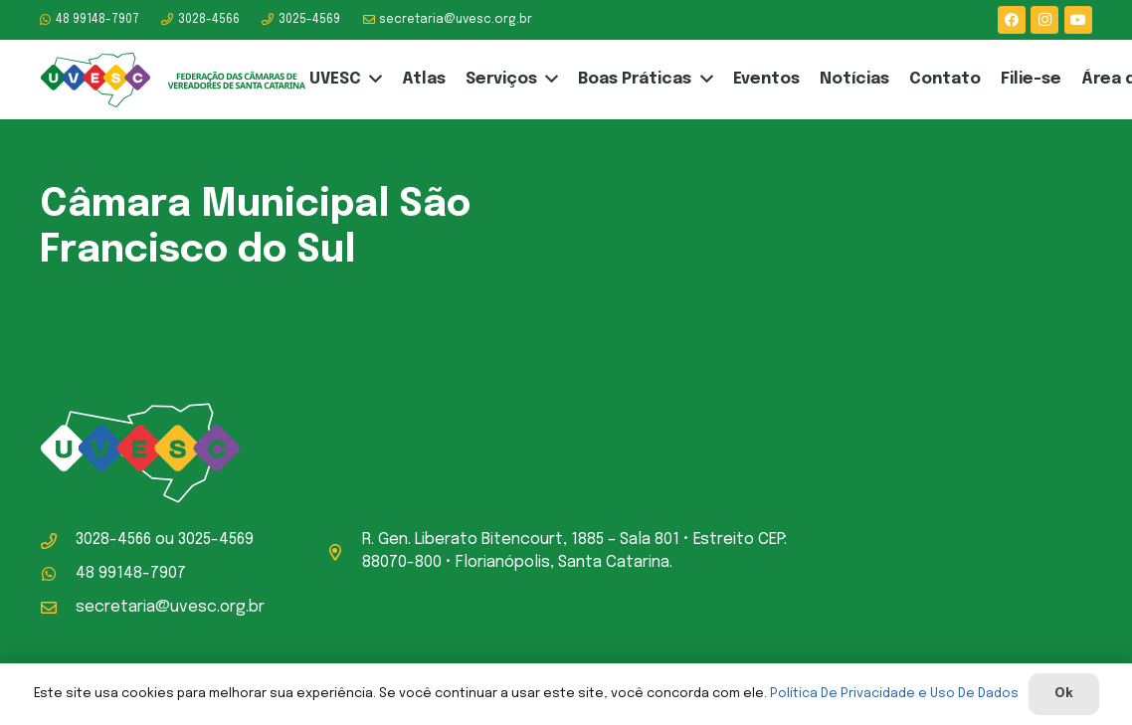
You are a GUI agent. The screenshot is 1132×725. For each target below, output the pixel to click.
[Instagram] (1044, 20)
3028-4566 (113, 539)
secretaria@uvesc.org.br (170, 607)
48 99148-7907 (131, 573)
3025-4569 (216, 539)
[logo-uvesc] (172, 80)
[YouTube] (1078, 20)
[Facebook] (1012, 20)
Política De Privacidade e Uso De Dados (894, 693)
